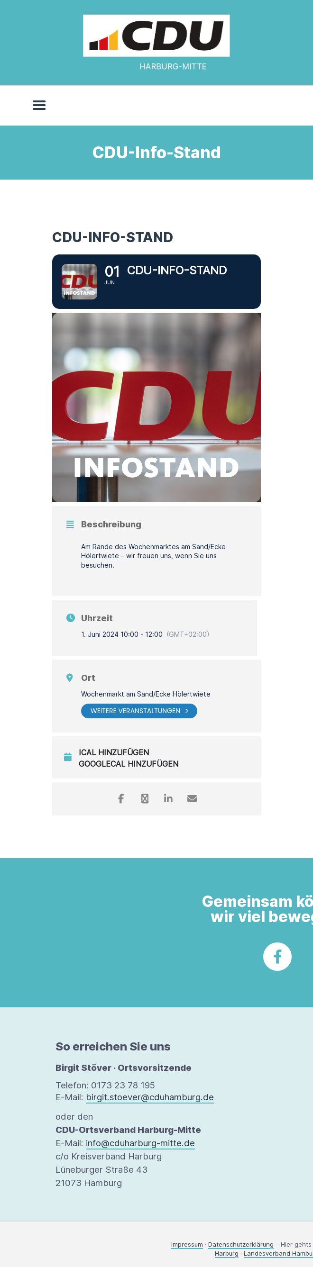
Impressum (187, 1244)
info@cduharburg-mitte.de (140, 1143)
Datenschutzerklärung (241, 1244)
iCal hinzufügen (114, 752)
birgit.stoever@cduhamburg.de (150, 1097)
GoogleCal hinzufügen (128, 764)
